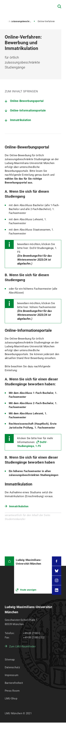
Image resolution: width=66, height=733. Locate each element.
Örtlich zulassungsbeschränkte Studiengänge (19, 21)
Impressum (11, 675)
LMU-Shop (11, 698)
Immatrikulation (20, 120)
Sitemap (10, 659)
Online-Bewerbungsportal (27, 101)
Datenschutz (12, 667)
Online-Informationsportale (28, 110)
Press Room (12, 690)
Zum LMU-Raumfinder (22, 646)
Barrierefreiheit (14, 683)
